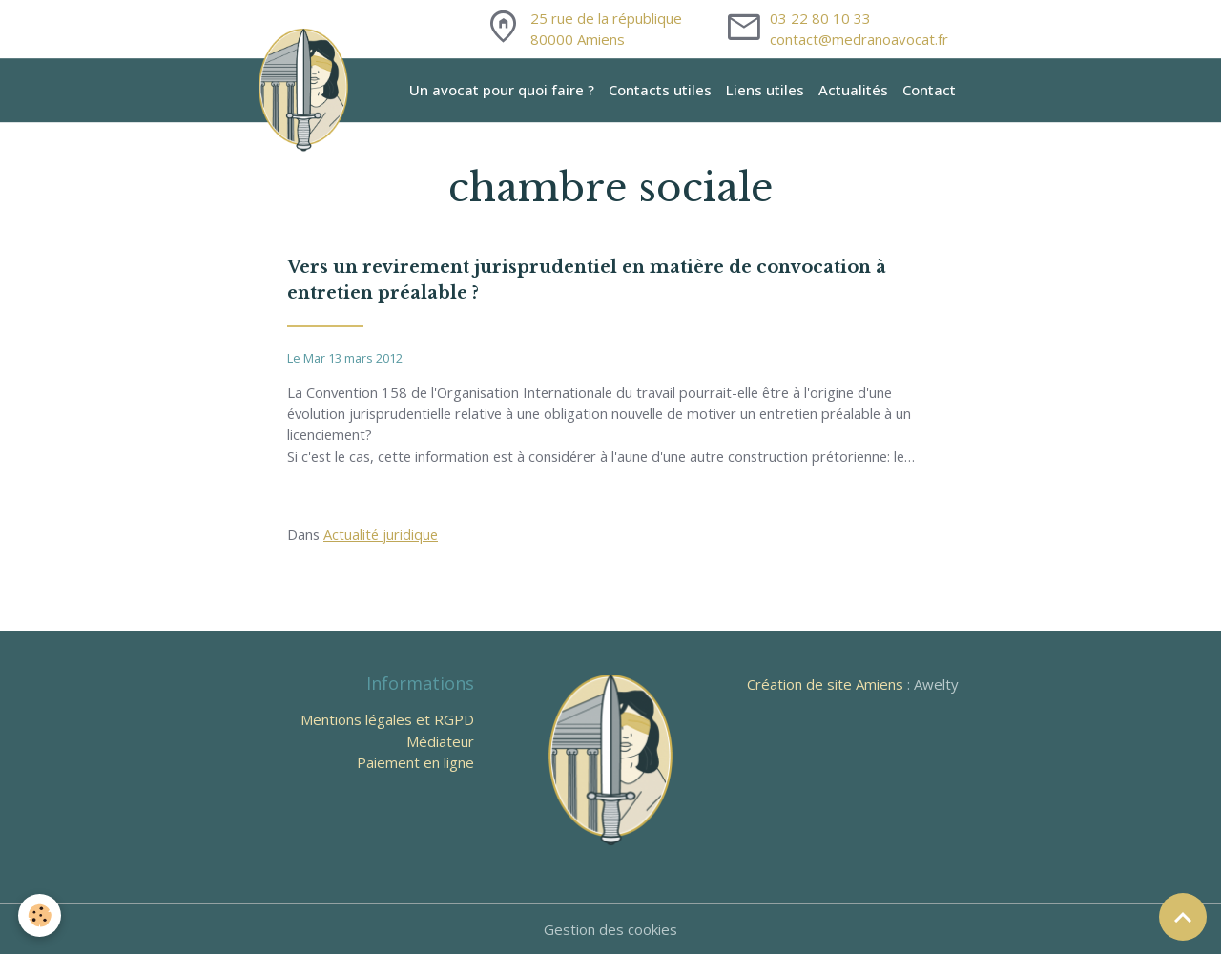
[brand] (307, 90)
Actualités (853, 89)
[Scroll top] (1183, 917)
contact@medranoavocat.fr (859, 39)
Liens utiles (765, 89)
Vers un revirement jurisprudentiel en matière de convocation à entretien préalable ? (586, 280)
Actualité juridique (382, 535)
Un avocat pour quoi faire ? (501, 89)
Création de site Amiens (825, 685)
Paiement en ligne (415, 763)
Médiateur (440, 742)
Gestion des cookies (610, 930)
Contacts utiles (660, 89)
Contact (929, 89)
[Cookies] (40, 915)
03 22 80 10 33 (820, 18)
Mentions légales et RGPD (387, 720)
